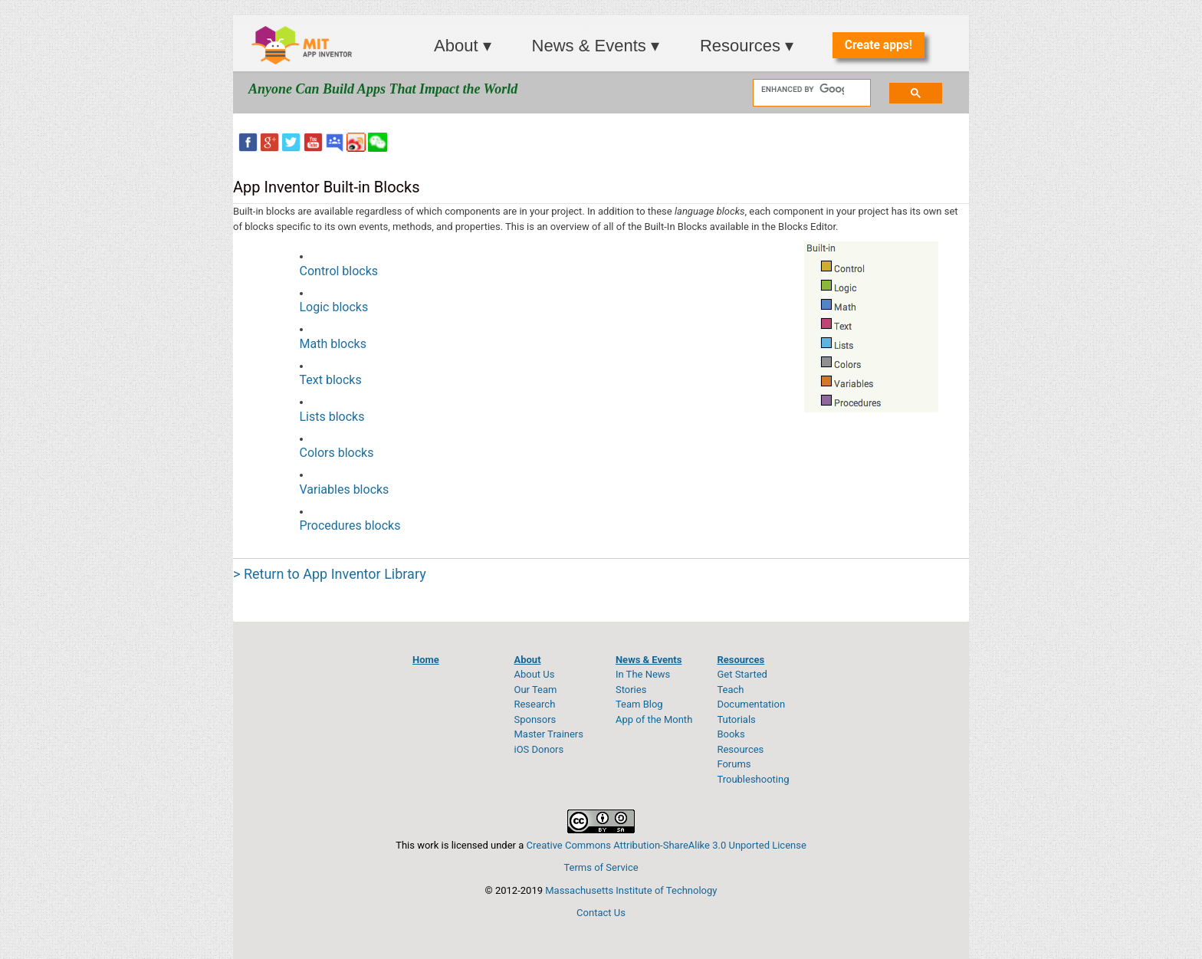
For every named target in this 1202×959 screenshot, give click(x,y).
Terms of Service (600, 867)
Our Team (535, 689)
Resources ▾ (746, 45)
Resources (740, 749)
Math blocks (333, 344)
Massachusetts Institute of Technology (631, 890)
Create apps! (878, 45)
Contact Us (601, 912)
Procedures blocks (350, 525)
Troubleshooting (753, 779)
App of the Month (654, 719)
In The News (643, 674)
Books (730, 734)
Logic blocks (334, 307)
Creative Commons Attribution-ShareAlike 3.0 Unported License (666, 845)
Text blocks (331, 380)
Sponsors (535, 719)
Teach (730, 689)
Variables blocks (344, 489)
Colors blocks (337, 452)
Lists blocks (332, 416)
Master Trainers (548, 734)
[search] (802, 89)
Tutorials (736, 719)
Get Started (742, 674)
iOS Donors (538, 749)
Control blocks (339, 271)
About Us (534, 674)
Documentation (751, 704)
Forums (733, 764)
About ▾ (462, 45)
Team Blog (639, 704)
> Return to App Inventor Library (329, 574)
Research (534, 704)
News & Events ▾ (595, 45)
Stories (631, 689)
